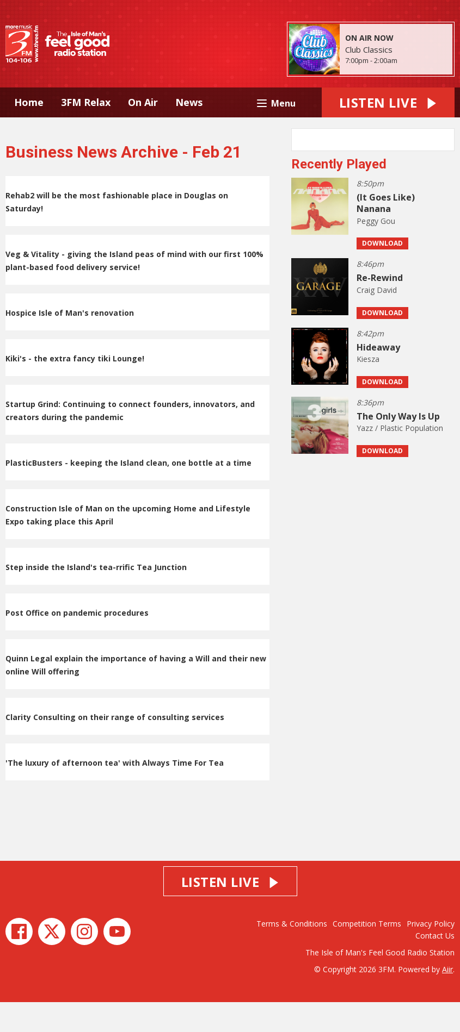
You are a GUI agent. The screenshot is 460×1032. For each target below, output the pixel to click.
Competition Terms (367, 953)
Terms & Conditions (291, 953)
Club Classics (368, 49)
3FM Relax (86, 102)
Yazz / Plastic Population (400, 458)
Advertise (37, 132)
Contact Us (435, 965)
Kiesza (368, 389)
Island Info (104, 132)
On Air (143, 102)
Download (382, 273)
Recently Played (339, 194)
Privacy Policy (431, 953)
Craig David (377, 320)
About (162, 132)
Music (234, 102)
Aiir (447, 999)
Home (29, 102)
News (189, 102)
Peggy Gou (376, 251)
